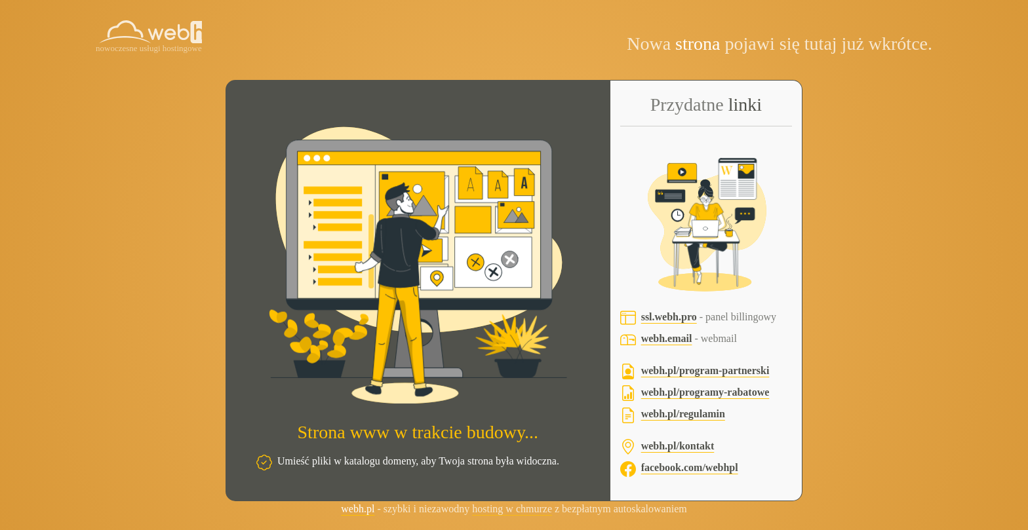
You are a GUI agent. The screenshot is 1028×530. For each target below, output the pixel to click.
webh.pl (357, 508)
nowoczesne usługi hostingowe (149, 48)
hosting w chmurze (512, 508)
